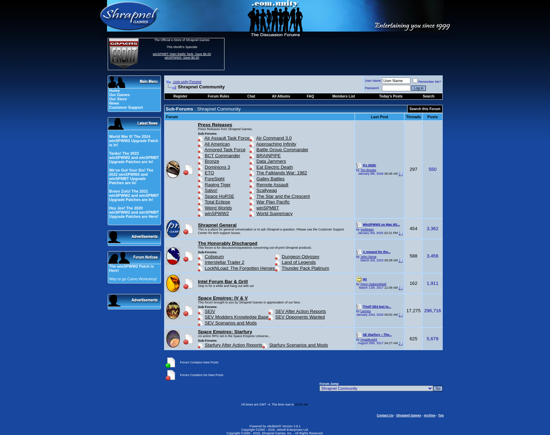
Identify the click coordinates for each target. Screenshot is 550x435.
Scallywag (266, 190)
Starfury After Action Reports (233, 345)
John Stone (369, 257)
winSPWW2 (217, 213)
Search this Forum (425, 109)
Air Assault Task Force (226, 138)
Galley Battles (270, 178)
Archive (429, 415)
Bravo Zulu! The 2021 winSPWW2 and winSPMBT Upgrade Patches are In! (134, 195)
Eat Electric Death (274, 167)
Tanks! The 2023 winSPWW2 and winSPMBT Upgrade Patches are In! (134, 157)
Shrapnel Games (408, 415)
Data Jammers (271, 161)
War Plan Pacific (273, 202)
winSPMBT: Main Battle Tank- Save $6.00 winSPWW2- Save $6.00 (182, 55)
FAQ (310, 96)
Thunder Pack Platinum (305, 268)
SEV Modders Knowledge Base (236, 317)
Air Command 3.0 (273, 138)
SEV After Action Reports (300, 311)
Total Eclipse (217, 202)
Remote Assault (272, 184)
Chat (251, 96)
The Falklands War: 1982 (281, 172)
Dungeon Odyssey (300, 256)
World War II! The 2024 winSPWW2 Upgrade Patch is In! (134, 140)
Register (180, 96)
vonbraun (367, 229)
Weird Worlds (218, 207)
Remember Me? (427, 81)
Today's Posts (391, 96)
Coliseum (214, 256)
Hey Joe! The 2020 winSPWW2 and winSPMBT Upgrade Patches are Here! (134, 212)
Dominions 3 (217, 167)
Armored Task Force (225, 149)
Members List (343, 96)
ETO (209, 172)
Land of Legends (299, 262)
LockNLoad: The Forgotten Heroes (240, 268)
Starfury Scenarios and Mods (298, 345)
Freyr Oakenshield (374, 284)
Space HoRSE (219, 196)
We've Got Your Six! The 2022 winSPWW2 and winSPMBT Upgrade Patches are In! (131, 176)
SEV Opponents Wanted (300, 317)
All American (217, 144)
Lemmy (366, 311)
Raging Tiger (218, 184)
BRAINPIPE (268, 155)
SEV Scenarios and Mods (231, 323)
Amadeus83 (368, 339)
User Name (373, 80)
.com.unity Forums (187, 82)
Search (428, 96)
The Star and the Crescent (283, 196)
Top (441, 415)
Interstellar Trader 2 (224, 262)
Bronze (212, 161)
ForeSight (214, 178)
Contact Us (385, 415)
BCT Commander (222, 155)
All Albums (281, 96)
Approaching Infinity (276, 144)
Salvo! (211, 190)
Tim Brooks (368, 170)
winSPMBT (267, 207)
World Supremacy (274, 213)
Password (372, 88)
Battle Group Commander (282, 149)
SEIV (210, 311)
